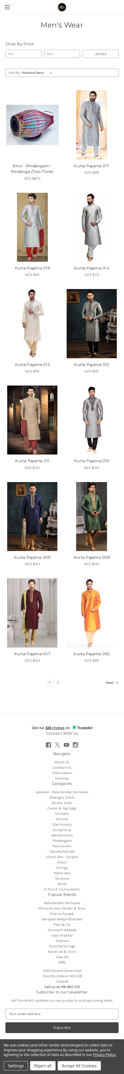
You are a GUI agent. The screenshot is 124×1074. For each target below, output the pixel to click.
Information (62, 773)
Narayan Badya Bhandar (62, 919)
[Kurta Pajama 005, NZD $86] (92, 612)
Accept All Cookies (79, 1066)
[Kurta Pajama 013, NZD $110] (32, 323)
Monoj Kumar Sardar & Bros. (62, 908)
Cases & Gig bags (62, 808)
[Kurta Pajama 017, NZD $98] (92, 124)
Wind (62, 884)
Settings (16, 1066)
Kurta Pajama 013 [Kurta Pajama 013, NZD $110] (32, 364)
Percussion (62, 846)
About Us (62, 762)
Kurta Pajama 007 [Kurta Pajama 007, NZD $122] (32, 653)
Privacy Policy (104, 1054)
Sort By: (14, 73)
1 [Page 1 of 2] (49, 682)
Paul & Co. (62, 924)
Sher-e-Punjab (62, 914)
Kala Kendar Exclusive (62, 903)
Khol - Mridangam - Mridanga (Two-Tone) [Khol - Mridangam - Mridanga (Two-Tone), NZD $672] (32, 168)
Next (112, 682)
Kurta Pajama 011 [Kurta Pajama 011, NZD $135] (32, 460)
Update (100, 54)
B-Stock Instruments (62, 889)
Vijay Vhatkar (62, 935)
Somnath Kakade (62, 930)
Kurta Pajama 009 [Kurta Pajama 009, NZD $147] (32, 557)
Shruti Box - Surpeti (62, 857)
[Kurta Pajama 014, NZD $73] (92, 227)
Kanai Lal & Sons (62, 951)
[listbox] (38, 73)
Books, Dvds (62, 803)
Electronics (62, 824)
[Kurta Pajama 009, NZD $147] (32, 516)
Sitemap (62, 778)
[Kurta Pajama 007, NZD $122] (32, 612)
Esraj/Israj (62, 830)
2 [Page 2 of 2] (58, 682)
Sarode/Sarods (62, 851)
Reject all (42, 1066)
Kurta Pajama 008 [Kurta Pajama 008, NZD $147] (92, 557)
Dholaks (62, 813)
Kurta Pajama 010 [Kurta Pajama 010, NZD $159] (91, 460)
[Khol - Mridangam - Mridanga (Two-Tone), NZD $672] (32, 124)
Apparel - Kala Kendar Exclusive (62, 792)
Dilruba (62, 819)
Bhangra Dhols (62, 797)
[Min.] (23, 54)
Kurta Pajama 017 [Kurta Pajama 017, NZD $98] (91, 165)
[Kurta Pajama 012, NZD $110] (92, 323)
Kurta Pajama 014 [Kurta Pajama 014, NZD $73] (91, 268)
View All (62, 957)
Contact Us (62, 767)
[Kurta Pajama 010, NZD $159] (92, 420)
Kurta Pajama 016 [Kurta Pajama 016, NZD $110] (32, 268)
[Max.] (62, 54)
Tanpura (62, 878)
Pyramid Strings (62, 946)
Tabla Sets (62, 873)
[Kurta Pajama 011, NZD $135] (32, 420)
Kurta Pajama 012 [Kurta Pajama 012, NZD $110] (91, 364)
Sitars (62, 862)
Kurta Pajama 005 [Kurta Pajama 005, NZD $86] (92, 653)
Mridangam (62, 841)
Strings (62, 868)
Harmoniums (62, 835)
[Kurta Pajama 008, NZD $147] (92, 516)
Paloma (62, 941)
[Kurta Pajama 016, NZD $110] (32, 227)
